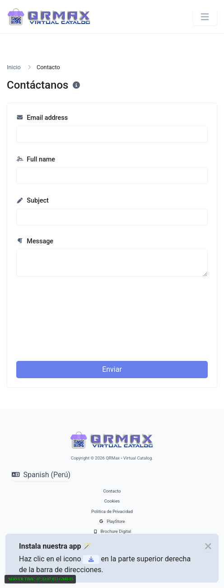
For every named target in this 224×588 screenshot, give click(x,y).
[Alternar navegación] (205, 17)
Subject (32, 200)
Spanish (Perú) (41, 474)
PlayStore (112, 521)
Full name (35, 159)
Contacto (112, 490)
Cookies (112, 500)
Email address (42, 118)
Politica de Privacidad (112, 511)
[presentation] (145, 305)
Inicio (14, 67)
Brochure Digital (112, 531)
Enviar (112, 369)
